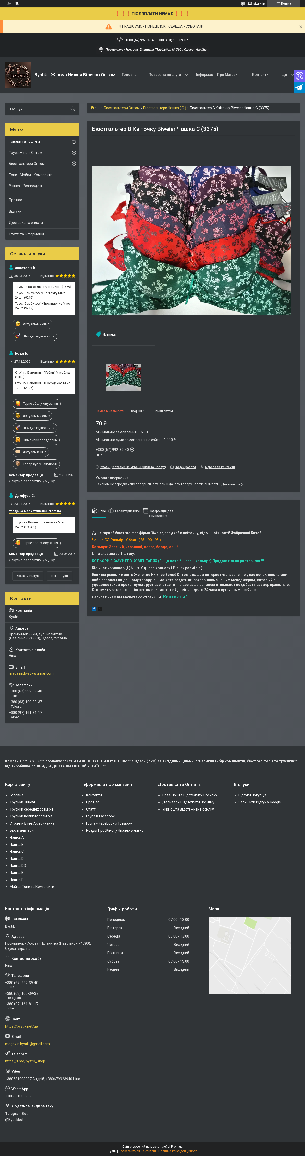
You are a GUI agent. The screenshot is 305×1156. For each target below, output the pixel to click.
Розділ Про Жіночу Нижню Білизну (114, 830)
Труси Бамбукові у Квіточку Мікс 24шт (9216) (40, 295)
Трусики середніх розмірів (32, 809)
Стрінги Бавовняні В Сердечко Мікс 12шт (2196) (42, 385)
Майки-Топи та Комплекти (32, 887)
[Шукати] (73, 109)
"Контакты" (174, 596)
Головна (129, 75)
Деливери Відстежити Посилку (188, 802)
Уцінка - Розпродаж (25, 186)
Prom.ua (177, 1146)
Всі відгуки (59, 576)
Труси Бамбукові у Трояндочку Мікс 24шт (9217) (42, 306)
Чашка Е (16, 873)
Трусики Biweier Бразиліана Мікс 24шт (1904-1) (40, 524)
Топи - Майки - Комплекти (30, 175)
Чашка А (17, 837)
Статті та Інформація (26, 234)
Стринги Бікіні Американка (32, 823)
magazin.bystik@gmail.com (31, 673)
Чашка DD (18, 866)
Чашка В (17, 844)
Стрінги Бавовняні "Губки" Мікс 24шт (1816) (43, 375)
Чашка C (17, 851)
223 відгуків (256, 3)
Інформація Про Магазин (217, 75)
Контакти (260, 75)
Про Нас (92, 802)
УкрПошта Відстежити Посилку (188, 809)
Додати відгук (28, 576)
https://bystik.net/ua (21, 1026)
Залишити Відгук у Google (259, 802)
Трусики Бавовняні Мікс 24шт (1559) (43, 287)
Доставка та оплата (26, 223)
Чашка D (17, 859)
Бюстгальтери (22, 830)
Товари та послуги (165, 75)
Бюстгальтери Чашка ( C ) (164, 108)
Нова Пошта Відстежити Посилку (189, 795)
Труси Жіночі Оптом (25, 153)
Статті (91, 809)
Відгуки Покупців (252, 795)
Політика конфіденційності (178, 1151)
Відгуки (15, 211)
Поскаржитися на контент (137, 1151)
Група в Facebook (100, 816)
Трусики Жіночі (22, 802)
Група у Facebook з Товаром (109, 823)
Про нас (15, 200)
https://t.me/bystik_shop (25, 1061)
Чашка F (16, 880)
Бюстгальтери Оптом (122, 108)
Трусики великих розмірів (31, 816)
